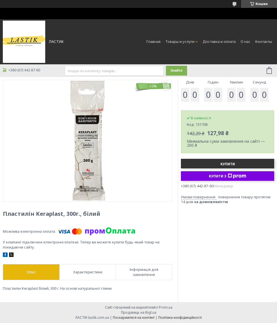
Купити (227, 164)
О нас (245, 41)
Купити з (227, 176)
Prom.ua (165, 307)
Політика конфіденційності (180, 317)
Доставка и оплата (219, 41)
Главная (153, 41)
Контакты (263, 41)
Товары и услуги (179, 41)
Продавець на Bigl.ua (138, 312)
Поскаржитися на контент (134, 317)
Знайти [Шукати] (176, 70)
